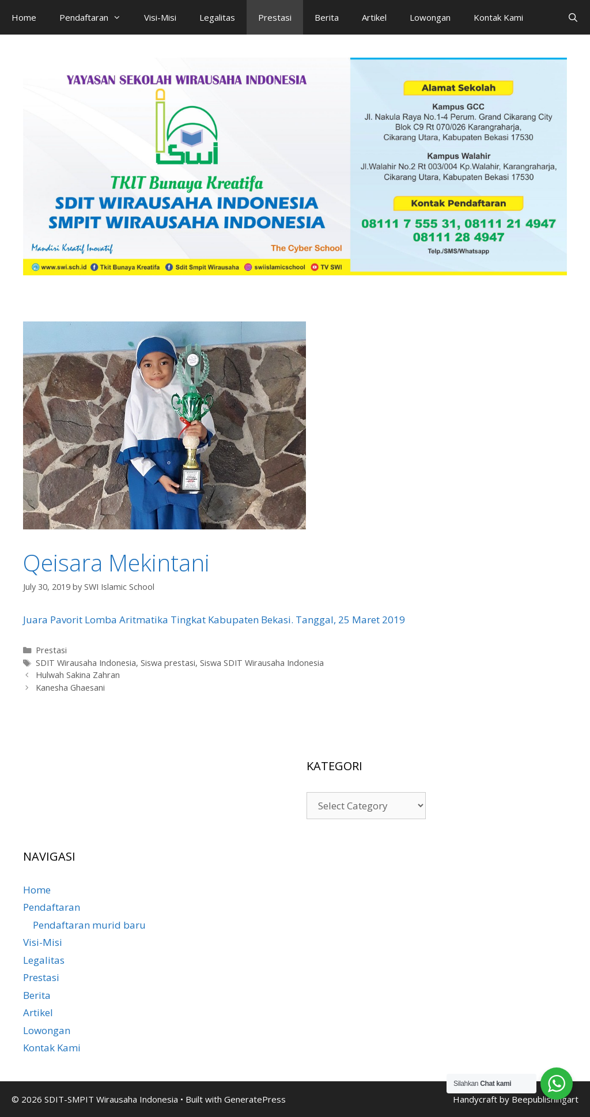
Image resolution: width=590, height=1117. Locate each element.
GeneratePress (255, 1099)
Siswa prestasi (168, 662)
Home (24, 17)
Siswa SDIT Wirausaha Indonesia (262, 662)
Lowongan (430, 17)
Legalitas (217, 17)
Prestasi (275, 17)
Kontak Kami (498, 17)
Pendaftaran (96, 17)
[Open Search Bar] (573, 17)
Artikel (374, 17)
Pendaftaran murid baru (89, 925)
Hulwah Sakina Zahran (78, 674)
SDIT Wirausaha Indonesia (86, 662)
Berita (327, 17)
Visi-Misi (160, 17)
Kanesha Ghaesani (70, 687)
